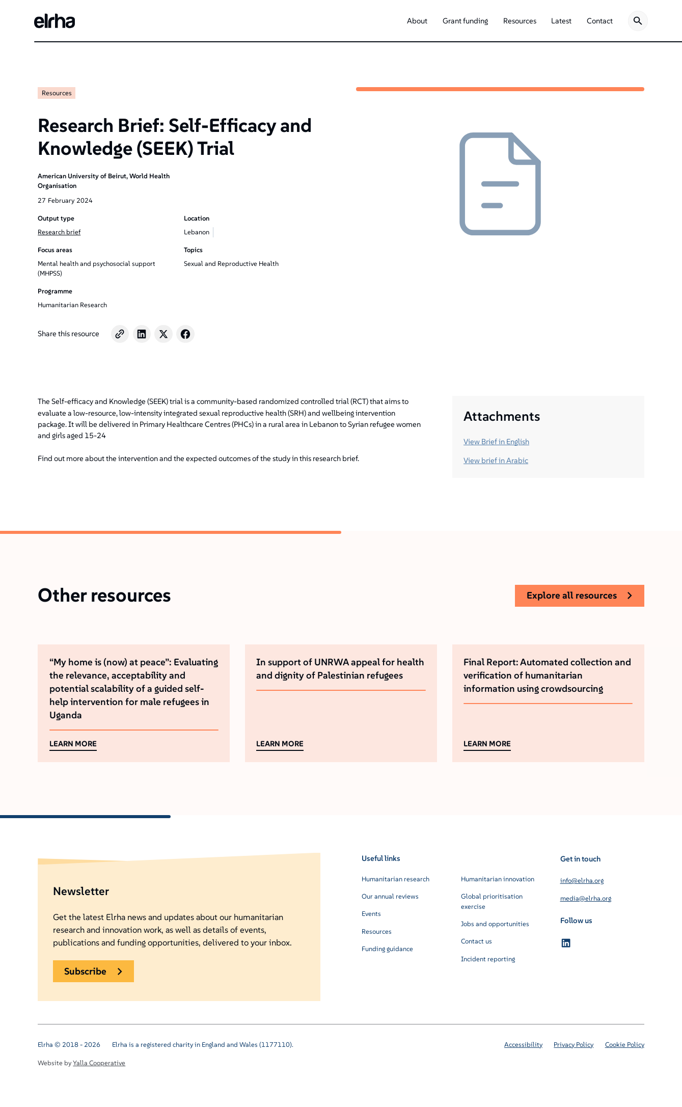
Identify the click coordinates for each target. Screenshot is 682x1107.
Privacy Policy (573, 1044)
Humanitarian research (395, 879)
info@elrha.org (582, 880)
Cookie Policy (624, 1044)
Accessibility (523, 1044)
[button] (417, 21)
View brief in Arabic (495, 460)
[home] (54, 21)
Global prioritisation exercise (492, 901)
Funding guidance (387, 948)
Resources (57, 93)
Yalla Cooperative (99, 1063)
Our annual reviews (390, 896)
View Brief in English (496, 441)
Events (371, 913)
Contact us (476, 941)
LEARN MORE (73, 743)
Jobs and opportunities (495, 924)
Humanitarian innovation (497, 879)
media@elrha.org (585, 898)
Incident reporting (488, 959)
